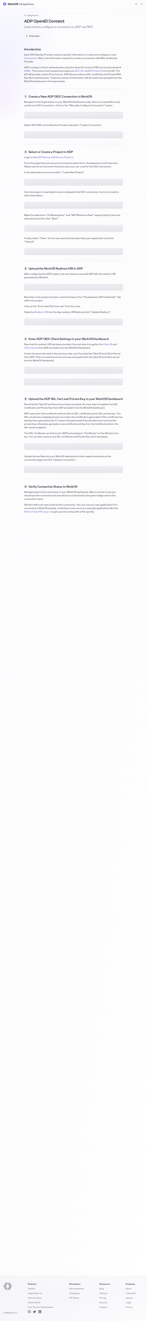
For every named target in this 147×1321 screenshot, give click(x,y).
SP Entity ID (96, 70)
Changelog (74, 1293)
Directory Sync (35, 1298)
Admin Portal (34, 1302)
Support (103, 1307)
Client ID (107, 845)
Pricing (102, 1298)
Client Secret (31, 848)
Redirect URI (41, 757)
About (128, 1288)
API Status (74, 1298)
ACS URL (79, 70)
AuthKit (31, 1288)
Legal (128, 1302)
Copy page (34, 36)
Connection (30, 58)
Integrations (31, 15)
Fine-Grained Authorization (41, 1307)
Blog (101, 1288)
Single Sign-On (35, 1293)
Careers (129, 1298)
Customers (131, 1293)
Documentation (76, 1288)
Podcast (103, 1293)
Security (103, 1302)
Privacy (129, 1307)
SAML (27, 70)
